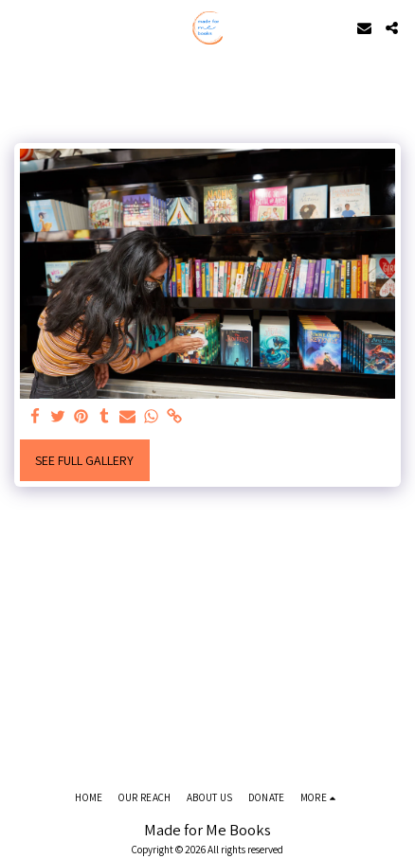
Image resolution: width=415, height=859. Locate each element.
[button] (21, 27)
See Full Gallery (84, 460)
